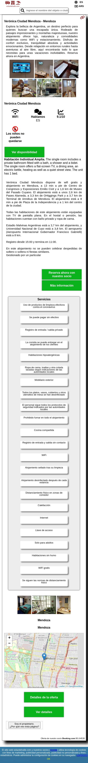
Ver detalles (44, 712)
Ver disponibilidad (24, 152)
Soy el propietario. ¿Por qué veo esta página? (24, 725)
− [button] (9, 643)
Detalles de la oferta (44, 697)
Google (53, 750)
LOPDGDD (82, 755)
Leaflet (62, 686)
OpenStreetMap (76, 686)
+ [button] (9, 638)
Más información (61, 285)
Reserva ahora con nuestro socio (62, 274)
